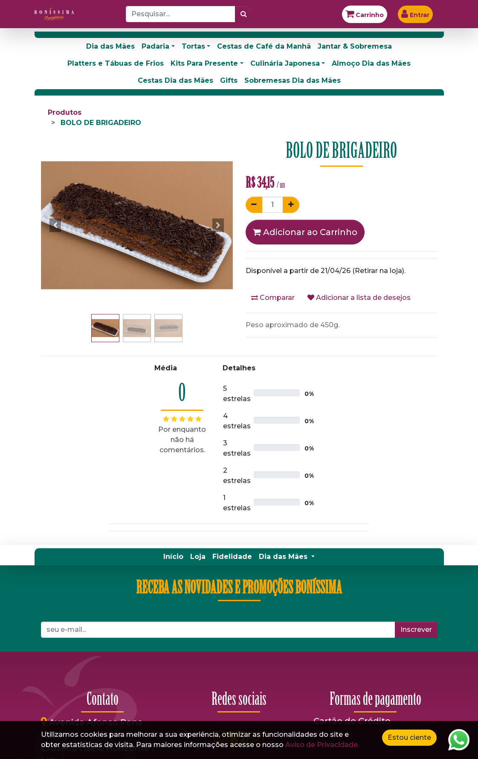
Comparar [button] (273, 298)
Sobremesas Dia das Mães (292, 80)
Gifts (229, 80)
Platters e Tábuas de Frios (115, 63)
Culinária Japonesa (285, 63)
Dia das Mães (110, 46)
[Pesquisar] (243, 14)
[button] (55, 225)
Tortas (193, 46)
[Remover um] (254, 205)
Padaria (155, 46)
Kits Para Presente (204, 63)
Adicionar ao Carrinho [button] (305, 232)
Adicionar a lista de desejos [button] (359, 298)
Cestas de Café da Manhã (264, 46)
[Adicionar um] (291, 205)
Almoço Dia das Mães (371, 63)
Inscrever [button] (416, 629)
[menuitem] (173, 556)
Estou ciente (409, 737)
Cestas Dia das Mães (175, 80)
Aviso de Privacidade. (322, 745)
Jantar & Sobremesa (355, 46)
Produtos (64, 112)
